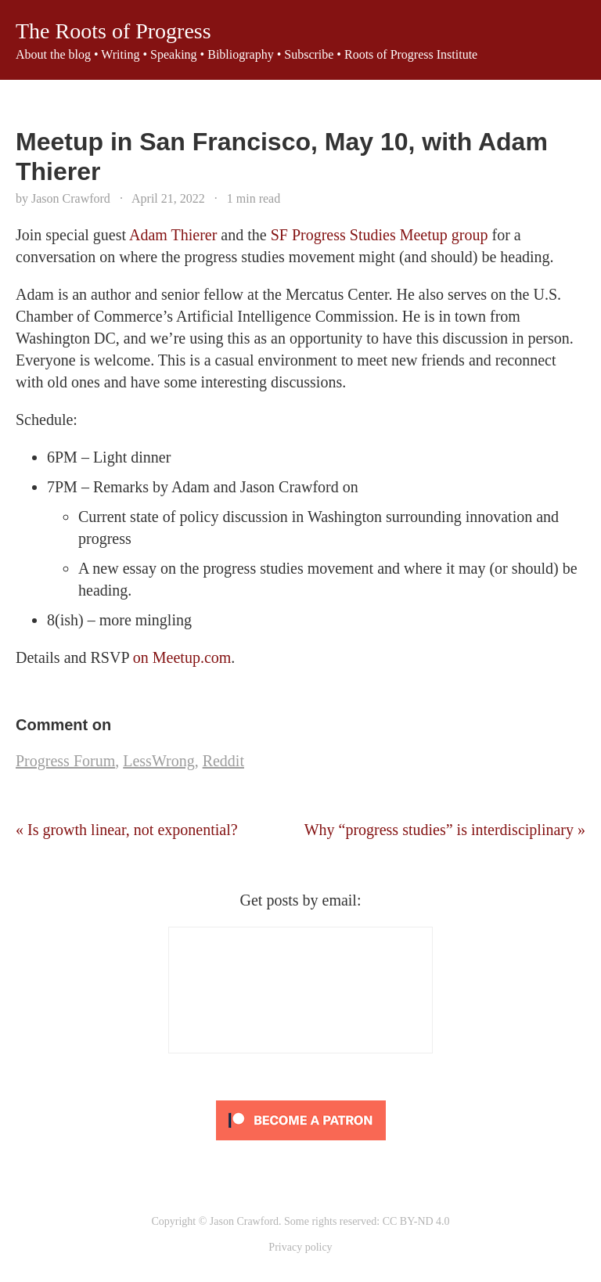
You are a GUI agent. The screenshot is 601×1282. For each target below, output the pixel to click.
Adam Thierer (173, 234)
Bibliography (240, 54)
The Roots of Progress (113, 31)
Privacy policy (300, 1247)
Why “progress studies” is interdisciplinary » (444, 829)
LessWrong (158, 760)
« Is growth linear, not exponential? (127, 829)
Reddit (223, 760)
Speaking (173, 54)
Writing (120, 54)
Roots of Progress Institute (410, 54)
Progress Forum (65, 760)
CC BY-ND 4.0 (416, 1221)
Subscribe (308, 54)
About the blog (53, 54)
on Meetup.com (182, 657)
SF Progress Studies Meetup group (379, 234)
